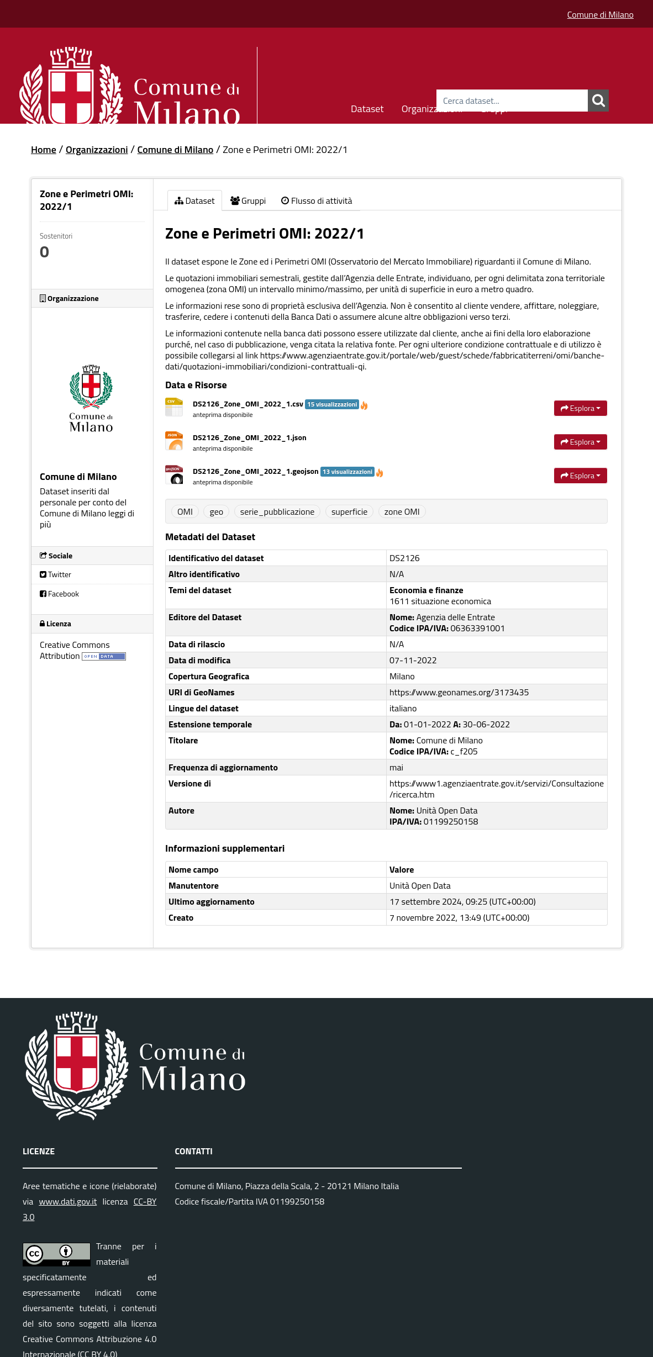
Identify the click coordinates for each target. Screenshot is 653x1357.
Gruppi (494, 107)
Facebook (59, 593)
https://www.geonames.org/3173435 (459, 692)
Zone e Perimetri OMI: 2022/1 (285, 149)
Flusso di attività (316, 200)
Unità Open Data (420, 885)
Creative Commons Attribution (75, 650)
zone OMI (402, 511)
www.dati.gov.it (68, 1201)
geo (216, 511)
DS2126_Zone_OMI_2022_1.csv (280, 403)
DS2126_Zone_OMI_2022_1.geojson (288, 471)
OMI (185, 511)
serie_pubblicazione (277, 511)
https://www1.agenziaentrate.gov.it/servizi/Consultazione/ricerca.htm (496, 789)
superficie (349, 511)
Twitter (55, 574)
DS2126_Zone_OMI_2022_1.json (250, 437)
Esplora (581, 408)
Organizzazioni (432, 107)
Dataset (367, 107)
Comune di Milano (600, 14)
